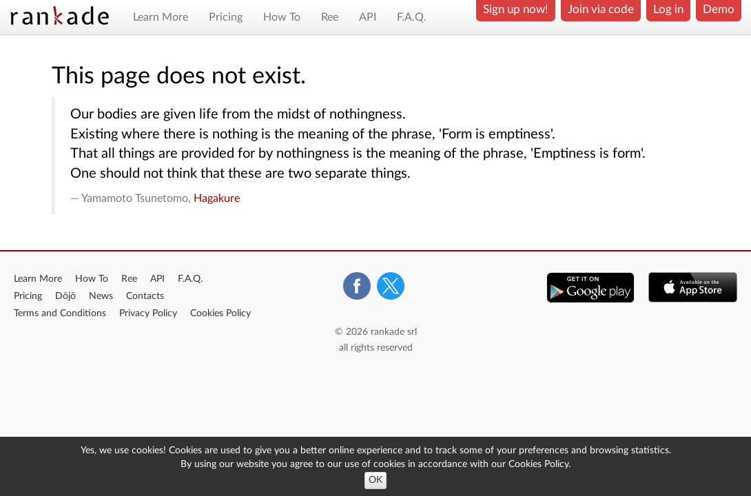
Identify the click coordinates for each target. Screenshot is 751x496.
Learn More (160, 17)
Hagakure (217, 198)
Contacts (145, 296)
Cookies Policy (220, 313)
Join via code (601, 9)
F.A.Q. (411, 17)
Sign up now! (515, 9)
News (101, 296)
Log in (668, 9)
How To (281, 17)
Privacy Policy (148, 313)
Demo (718, 9)
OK (375, 480)
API (367, 17)
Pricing (226, 17)
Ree (329, 17)
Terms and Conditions (60, 313)
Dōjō (65, 296)
